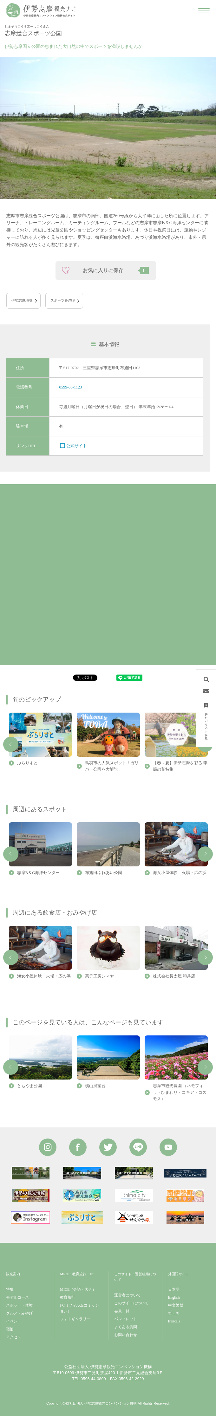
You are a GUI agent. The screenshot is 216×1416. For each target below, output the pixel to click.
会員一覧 (121, 1311)
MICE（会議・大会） (78, 1289)
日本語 (174, 1289)
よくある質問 (125, 1327)
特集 (10, 1289)
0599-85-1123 (70, 387)
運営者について (127, 1295)
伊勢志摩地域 (21, 300)
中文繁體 (175, 1305)
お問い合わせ (125, 1335)
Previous (10, 744)
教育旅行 (67, 1297)
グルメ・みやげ (19, 1313)
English (174, 1297)
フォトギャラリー (75, 1319)
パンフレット (125, 1319)
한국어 (174, 1313)
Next (205, 854)
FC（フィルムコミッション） (79, 1308)
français (174, 1321)
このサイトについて (131, 1303)
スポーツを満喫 (62, 300)
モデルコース (17, 1297)
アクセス (13, 1337)
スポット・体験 (19, 1305)
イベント (13, 1321)
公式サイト (73, 446)
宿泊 (10, 1329)
